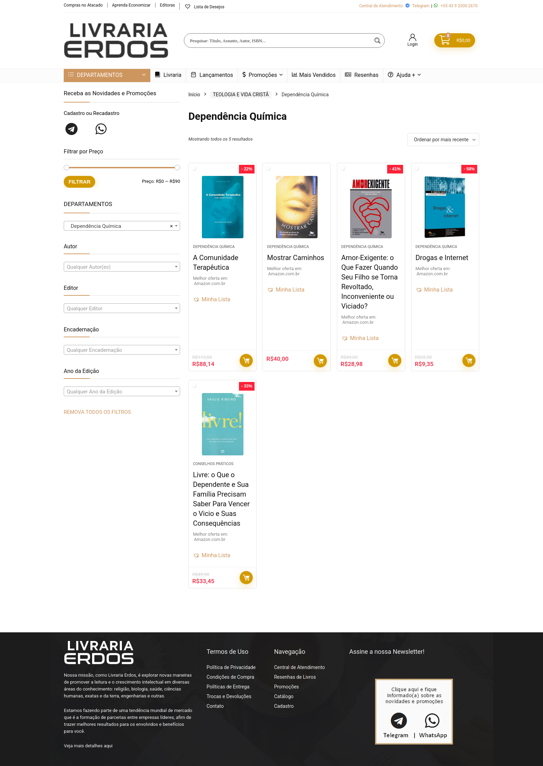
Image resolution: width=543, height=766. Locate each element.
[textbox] (122, 267)
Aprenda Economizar (131, 5)
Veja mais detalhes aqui (88, 745)
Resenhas (362, 75)
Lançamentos (212, 75)
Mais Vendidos (314, 75)
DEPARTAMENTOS (95, 75)
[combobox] (122, 226)
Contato (214, 706)
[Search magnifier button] (377, 40)
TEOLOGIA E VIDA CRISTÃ (241, 94)
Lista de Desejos (204, 6)
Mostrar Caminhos (295, 257)
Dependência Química (214, 246)
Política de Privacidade (231, 667)
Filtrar (79, 182)
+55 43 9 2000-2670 (459, 5)
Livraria (168, 75)
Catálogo (283, 696)
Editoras (167, 5)
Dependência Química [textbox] (120, 226)
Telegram (420, 5)
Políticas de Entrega (227, 686)
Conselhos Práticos (213, 464)
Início (194, 94)
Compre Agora (246, 360)
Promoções (259, 75)
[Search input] (280, 40)
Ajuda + (401, 75)
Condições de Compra (230, 677)
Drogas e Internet (442, 257)
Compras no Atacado (83, 5)
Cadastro (284, 706)
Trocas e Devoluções (228, 696)
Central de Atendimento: (381, 5)
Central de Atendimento (299, 667)
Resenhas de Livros (295, 677)
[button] (211, 299)
